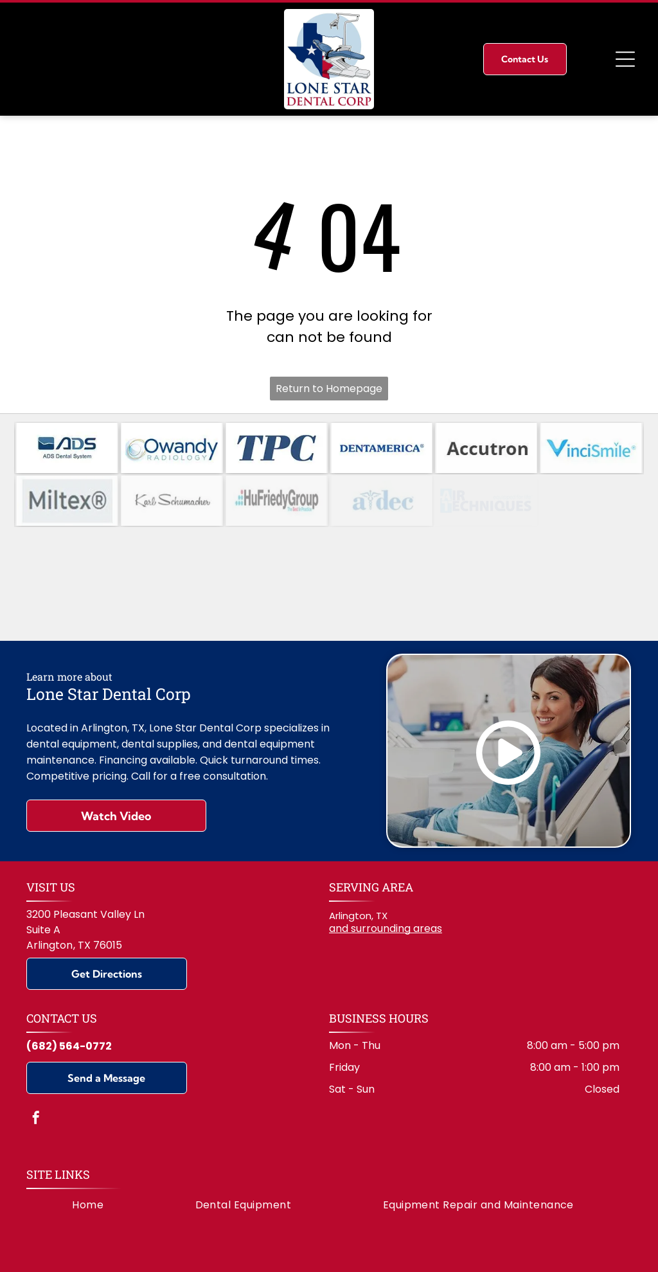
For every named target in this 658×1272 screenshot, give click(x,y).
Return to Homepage (329, 388)
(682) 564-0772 (69, 999)
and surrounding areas (385, 882)
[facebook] (36, 1072)
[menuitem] (87, 1158)
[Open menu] (625, 59)
